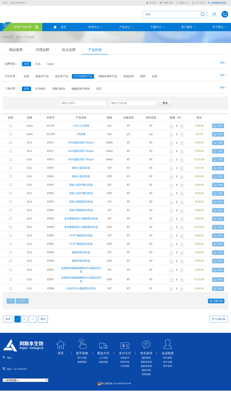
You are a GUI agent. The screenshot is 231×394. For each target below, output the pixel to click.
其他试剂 (128, 76)
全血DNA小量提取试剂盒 (81, 288)
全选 (10, 301)
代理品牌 (42, 50)
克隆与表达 (58, 88)
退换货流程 (146, 366)
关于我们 (198, 2)
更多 (222, 62)
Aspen (50, 64)
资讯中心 (95, 27)
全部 (26, 76)
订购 (220, 125)
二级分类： (11, 88)
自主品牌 (68, 50)
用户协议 (167, 366)
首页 (63, 27)
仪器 (154, 76)
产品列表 (95, 50)
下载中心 (157, 27)
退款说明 (146, 370)
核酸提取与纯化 (81, 88)
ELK (38, 64)
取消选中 (22, 301)
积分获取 (167, 357)
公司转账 (124, 366)
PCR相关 (40, 88)
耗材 (143, 76)
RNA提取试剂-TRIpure (81, 142)
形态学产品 (61, 76)
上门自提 (103, 357)
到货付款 (124, 362)
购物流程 (82, 362)
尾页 (43, 319)
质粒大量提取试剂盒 (81, 201)
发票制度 (146, 374)
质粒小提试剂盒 (81, 167)
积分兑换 (167, 362)
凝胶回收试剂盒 (81, 252)
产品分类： (11, 76)
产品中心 (126, 27)
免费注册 (166, 2)
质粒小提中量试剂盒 (81, 184)
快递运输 (103, 362)
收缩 (228, 62)
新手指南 (82, 353)
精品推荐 (16, 50)
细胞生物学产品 (108, 76)
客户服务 (188, 27)
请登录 (151, 2)
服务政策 (146, 357)
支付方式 (125, 353)
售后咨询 (146, 353)
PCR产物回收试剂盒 (81, 235)
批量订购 (218, 301)
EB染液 (81, 134)
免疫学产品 (42, 76)
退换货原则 (146, 362)
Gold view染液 (81, 125)
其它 (99, 88)
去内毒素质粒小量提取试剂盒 (81, 218)
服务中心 (182, 2)
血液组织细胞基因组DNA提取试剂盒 (81, 270)
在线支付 (124, 357)
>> (32, 319)
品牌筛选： (11, 63)
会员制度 (168, 353)
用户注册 (82, 357)
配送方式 (103, 353)
